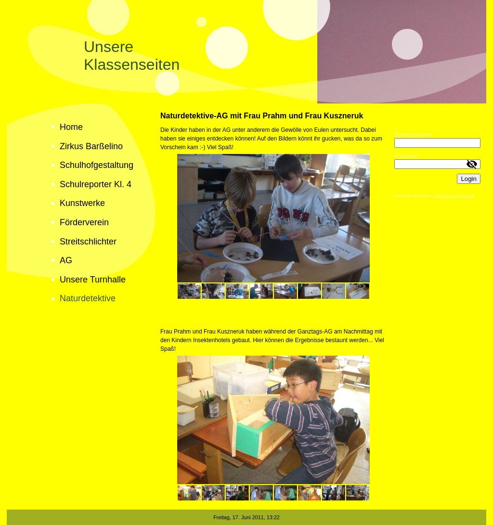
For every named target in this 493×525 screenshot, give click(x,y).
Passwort (406, 156)
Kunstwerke (82, 203)
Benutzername (413, 134)
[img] (246, 51)
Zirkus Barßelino (91, 146)
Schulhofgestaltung (96, 165)
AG (66, 260)
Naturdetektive (88, 298)
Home (71, 127)
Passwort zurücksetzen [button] (454, 195)
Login (469, 178)
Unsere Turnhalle (93, 279)
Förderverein (84, 222)
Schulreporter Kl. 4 (95, 184)
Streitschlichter (88, 241)
